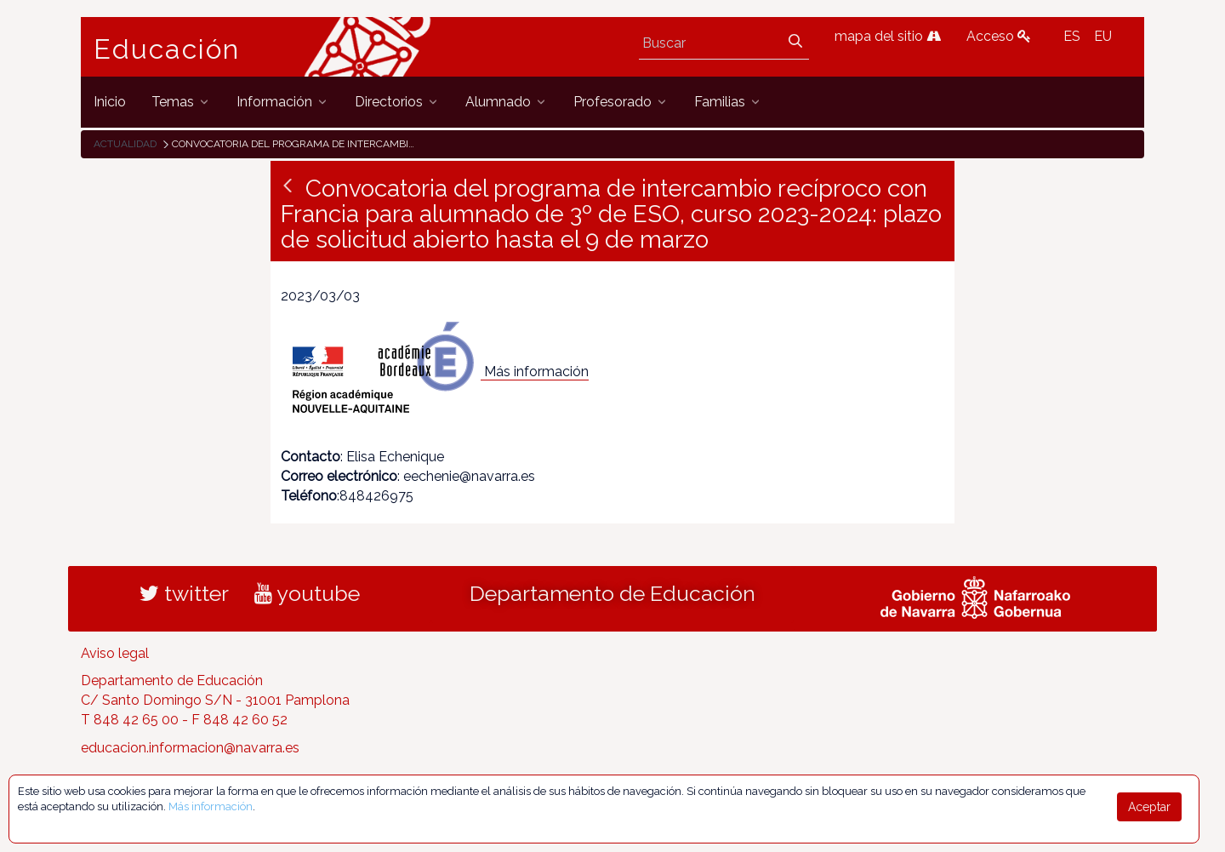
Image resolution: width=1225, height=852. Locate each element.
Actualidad (125, 144)
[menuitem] (110, 102)
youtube (307, 593)
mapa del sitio (888, 36)
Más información (536, 371)
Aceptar (1149, 807)
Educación (167, 49)
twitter (184, 593)
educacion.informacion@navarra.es (190, 748)
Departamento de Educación (612, 593)
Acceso (998, 36)
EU (1103, 36)
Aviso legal (115, 653)
